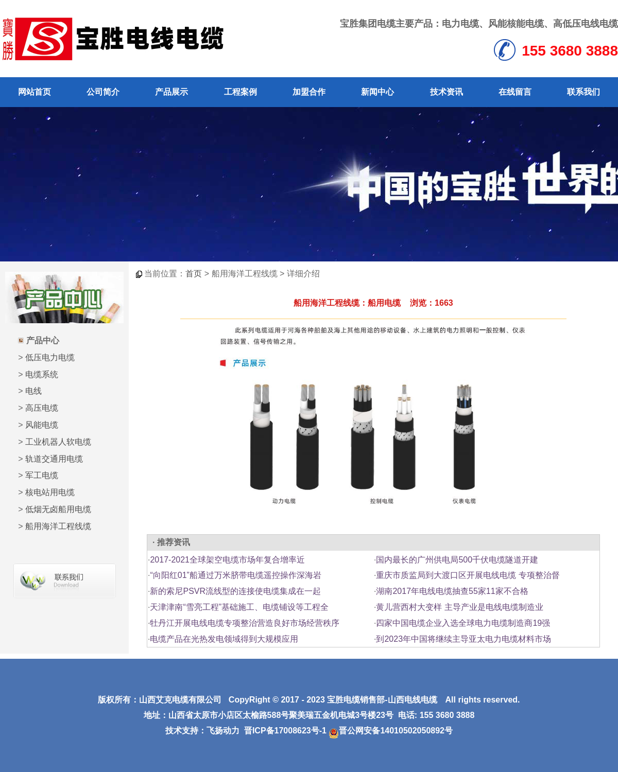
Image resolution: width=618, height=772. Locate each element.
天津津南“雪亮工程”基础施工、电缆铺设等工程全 (239, 607)
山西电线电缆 (412, 699)
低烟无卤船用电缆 (58, 509)
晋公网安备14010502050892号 (391, 730)
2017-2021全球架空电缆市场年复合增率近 (227, 559)
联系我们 (583, 91)
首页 (193, 273)
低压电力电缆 (50, 357)
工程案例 (240, 91)
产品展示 (171, 91)
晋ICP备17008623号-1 (285, 730)
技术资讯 (446, 91)
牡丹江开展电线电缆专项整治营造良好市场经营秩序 (244, 623)
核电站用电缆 (50, 492)
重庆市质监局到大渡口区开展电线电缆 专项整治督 (467, 575)
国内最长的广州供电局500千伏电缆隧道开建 (457, 559)
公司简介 (103, 91)
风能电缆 (41, 424)
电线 (33, 391)
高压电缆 (41, 407)
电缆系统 (41, 374)
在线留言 (515, 91)
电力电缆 (460, 24)
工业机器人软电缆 (58, 441)
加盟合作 (309, 91)
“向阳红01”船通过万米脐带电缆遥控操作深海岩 (235, 575)
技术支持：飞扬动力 (202, 730)
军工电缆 (41, 475)
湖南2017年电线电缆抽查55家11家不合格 (452, 591)
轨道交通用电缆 (54, 458)
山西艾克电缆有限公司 (180, 699)
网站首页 (34, 91)
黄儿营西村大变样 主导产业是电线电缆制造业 (459, 607)
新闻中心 (377, 91)
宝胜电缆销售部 (356, 699)
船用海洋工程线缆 (58, 526)
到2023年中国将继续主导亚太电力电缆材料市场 (463, 639)
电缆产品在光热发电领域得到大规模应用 (224, 639)
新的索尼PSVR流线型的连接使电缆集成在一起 (235, 591)
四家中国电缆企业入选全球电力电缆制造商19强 (463, 623)
